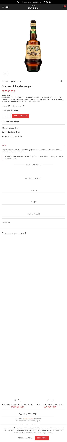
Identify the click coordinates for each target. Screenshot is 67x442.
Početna (5, 81)
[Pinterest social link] (15, 136)
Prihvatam (41, 438)
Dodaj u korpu (20, 116)
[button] (15, 400)
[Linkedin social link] (18, 136)
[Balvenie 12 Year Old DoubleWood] (17, 320)
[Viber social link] (21, 136)
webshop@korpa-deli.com (32, 2)
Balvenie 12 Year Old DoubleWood (17, 405)
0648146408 (28, 419)
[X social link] (12, 136)
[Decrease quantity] (3, 116)
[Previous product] (58, 81)
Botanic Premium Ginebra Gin (50, 405)
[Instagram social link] (47, 2)
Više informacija (25, 438)
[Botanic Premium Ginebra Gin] (49, 320)
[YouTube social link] (49, 2)
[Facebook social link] (44, 2)
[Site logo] (33, 7)
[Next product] (64, 81)
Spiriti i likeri (16, 81)
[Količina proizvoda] (6, 116)
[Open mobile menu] (5, 7)
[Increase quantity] (9, 116)
